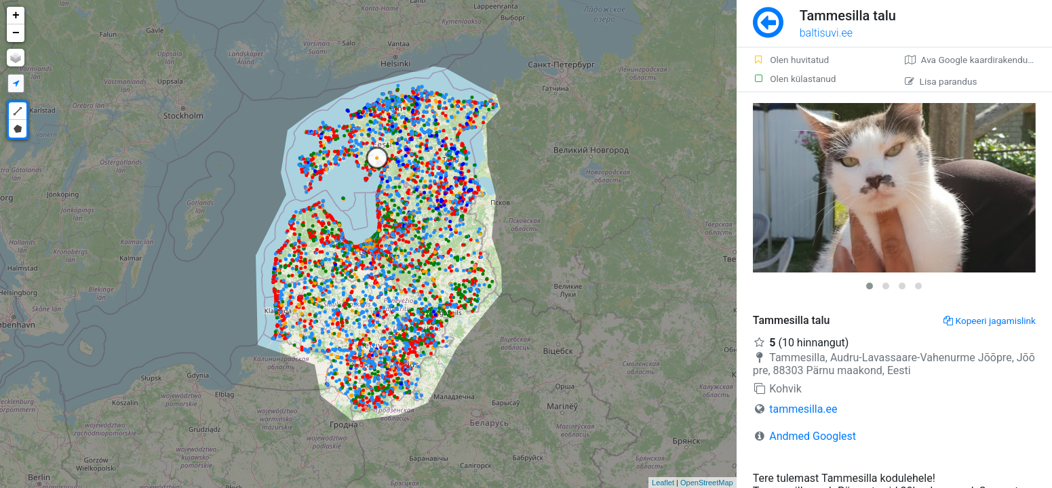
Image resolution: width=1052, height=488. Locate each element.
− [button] (16, 33)
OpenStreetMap (706, 483)
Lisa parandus (941, 81)
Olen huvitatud (791, 59)
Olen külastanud (794, 78)
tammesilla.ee (803, 409)
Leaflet (663, 483)
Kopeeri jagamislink (989, 320)
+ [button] (16, 15)
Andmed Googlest (812, 436)
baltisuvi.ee (826, 32)
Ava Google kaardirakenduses (974, 59)
